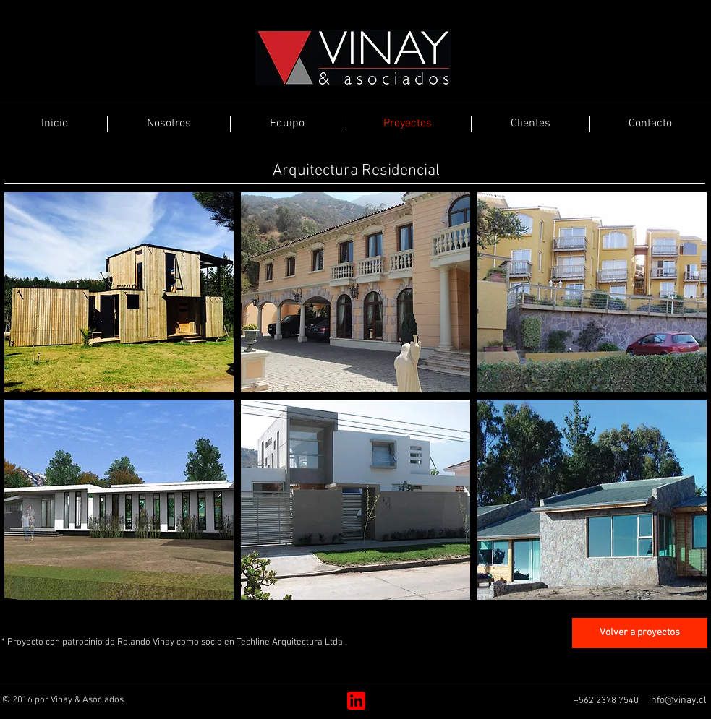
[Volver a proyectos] (639, 633)
